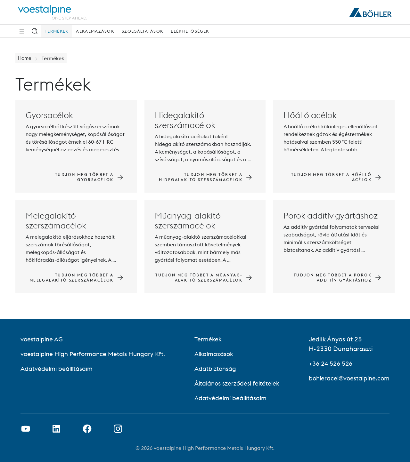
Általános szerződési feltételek (237, 383)
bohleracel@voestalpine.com (347, 378)
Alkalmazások (95, 31)
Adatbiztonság (214, 368)
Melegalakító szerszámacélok (56, 220)
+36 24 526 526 (328, 363)
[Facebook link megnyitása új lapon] (87, 429)
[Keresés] (34, 31)
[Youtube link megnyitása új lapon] (25, 429)
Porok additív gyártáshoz (330, 215)
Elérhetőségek (190, 31)
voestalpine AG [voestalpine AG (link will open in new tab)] (42, 339)
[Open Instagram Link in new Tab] (118, 429)
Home (25, 58)
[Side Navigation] (21, 31)
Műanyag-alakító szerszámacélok (188, 220)
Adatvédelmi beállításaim (57, 368)
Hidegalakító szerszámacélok (185, 120)
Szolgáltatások (142, 31)
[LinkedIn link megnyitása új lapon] (56, 429)
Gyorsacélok (49, 115)
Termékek (56, 31)
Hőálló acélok (310, 115)
